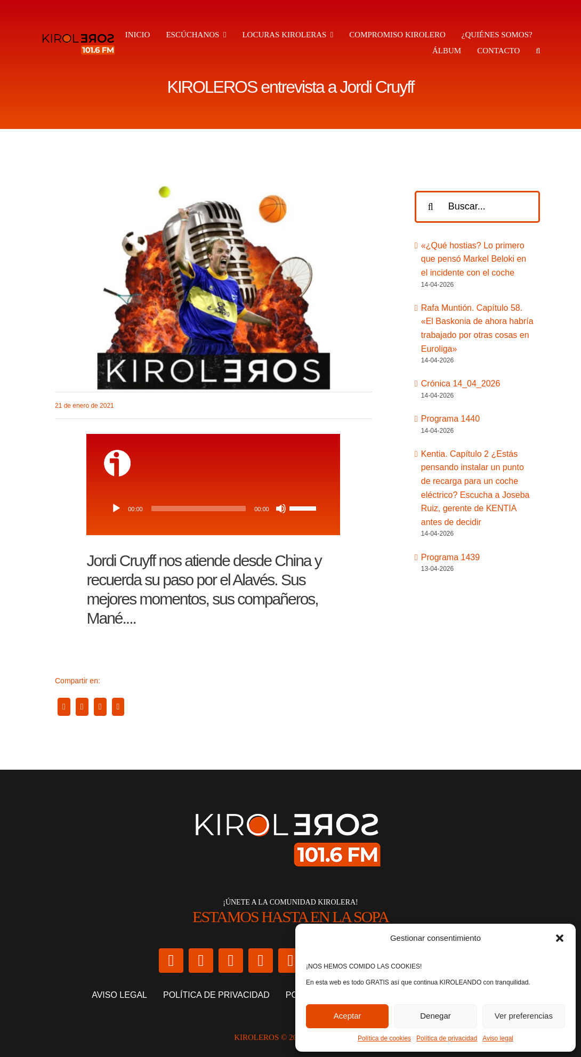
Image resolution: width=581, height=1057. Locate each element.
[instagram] (201, 960)
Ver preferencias (524, 1015)
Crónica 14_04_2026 (461, 383)
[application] (213, 508)
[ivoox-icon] (117, 453)
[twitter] (171, 960)
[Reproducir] (116, 508)
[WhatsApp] (100, 707)
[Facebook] (64, 707)
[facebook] (231, 960)
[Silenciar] (281, 508)
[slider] (198, 508)
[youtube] (260, 960)
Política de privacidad (446, 1038)
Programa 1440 (450, 418)
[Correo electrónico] (118, 707)
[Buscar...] (477, 207)
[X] (82, 707)
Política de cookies (384, 1038)
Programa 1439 (450, 557)
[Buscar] (431, 207)
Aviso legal (497, 1038)
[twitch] (290, 960)
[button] (559, 938)
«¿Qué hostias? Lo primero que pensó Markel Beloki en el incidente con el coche (473, 259)
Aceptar (347, 1015)
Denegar (435, 1015)
